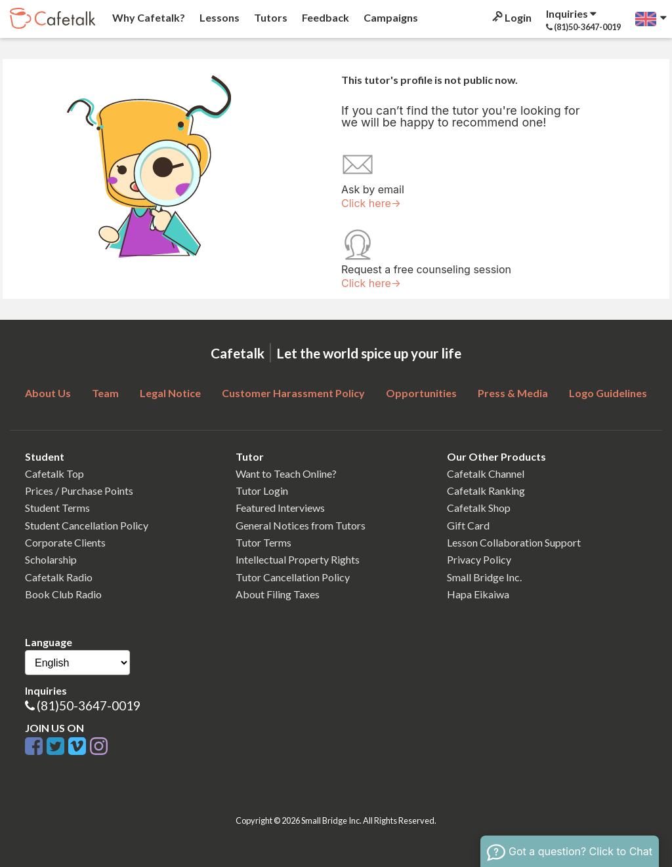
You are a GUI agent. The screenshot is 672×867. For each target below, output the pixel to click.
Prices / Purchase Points (79, 490)
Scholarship (51, 559)
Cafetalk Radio (59, 577)
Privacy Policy (479, 559)
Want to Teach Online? (286, 473)
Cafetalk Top (54, 473)
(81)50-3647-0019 (88, 705)
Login (511, 17)
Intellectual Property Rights (298, 559)
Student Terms (57, 507)
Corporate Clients (65, 542)
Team (105, 393)
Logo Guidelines (608, 393)
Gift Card (468, 525)
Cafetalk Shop (479, 507)
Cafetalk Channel (485, 473)
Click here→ (371, 203)
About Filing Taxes (278, 594)
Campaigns (390, 17)
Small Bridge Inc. (484, 577)
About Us (48, 393)
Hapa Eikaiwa (478, 594)
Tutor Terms (263, 542)
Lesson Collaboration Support (514, 542)
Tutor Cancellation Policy (293, 577)
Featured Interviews (280, 507)
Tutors (269, 17)
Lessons (219, 17)
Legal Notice (170, 393)
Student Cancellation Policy (86, 525)
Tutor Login (262, 490)
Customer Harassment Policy (293, 393)
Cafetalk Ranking (486, 490)
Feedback (324, 17)
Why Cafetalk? (147, 17)
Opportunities (421, 393)
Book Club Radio (63, 594)
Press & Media (513, 393)
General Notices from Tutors (301, 525)
